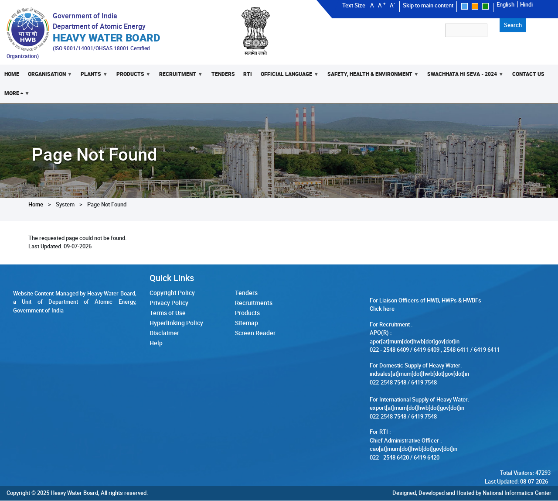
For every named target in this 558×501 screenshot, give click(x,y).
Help (156, 344)
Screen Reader (255, 334)
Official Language (288, 77)
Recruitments (253, 303)
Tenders (223, 74)
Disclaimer (164, 334)
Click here (382, 309)
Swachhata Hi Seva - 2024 (463, 77)
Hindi (526, 4)
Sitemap (246, 324)
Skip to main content (428, 5)
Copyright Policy (172, 293)
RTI (248, 74)
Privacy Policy (169, 303)
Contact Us (528, 74)
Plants (92, 77)
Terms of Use (168, 314)
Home (11, 74)
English (505, 4)
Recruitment (179, 77)
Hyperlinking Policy (176, 324)
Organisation (48, 77)
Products (131, 77)
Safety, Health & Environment (371, 77)
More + (15, 96)
